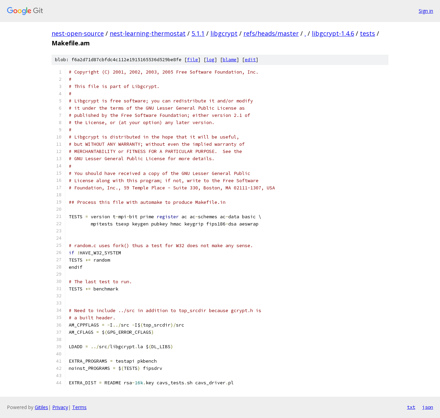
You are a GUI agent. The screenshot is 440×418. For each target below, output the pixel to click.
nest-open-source (78, 33)
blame (229, 60)
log (210, 60)
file (192, 60)
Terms (79, 407)
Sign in (426, 11)
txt (411, 407)
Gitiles (41, 407)
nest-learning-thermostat (148, 33)
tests (367, 33)
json (427, 407)
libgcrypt (224, 33)
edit (250, 60)
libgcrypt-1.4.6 (333, 33)
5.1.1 (198, 33)
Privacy (60, 407)
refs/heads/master (271, 33)
